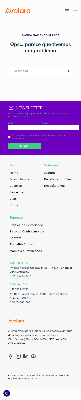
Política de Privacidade (26, 225)
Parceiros (16, 192)
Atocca (36, 378)
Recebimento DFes (58, 179)
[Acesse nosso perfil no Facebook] (10, 356)
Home (14, 172)
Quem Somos (19, 179)
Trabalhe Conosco (23, 244)
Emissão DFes (54, 185)
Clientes (16, 185)
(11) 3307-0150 (19, 289)
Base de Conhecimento (27, 231)
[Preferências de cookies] (6, 393)
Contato (15, 205)
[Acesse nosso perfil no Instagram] (18, 356)
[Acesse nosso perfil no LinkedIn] (25, 356)
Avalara (49, 172)
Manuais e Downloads (26, 251)
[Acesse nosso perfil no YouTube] (33, 356)
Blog (13, 198)
